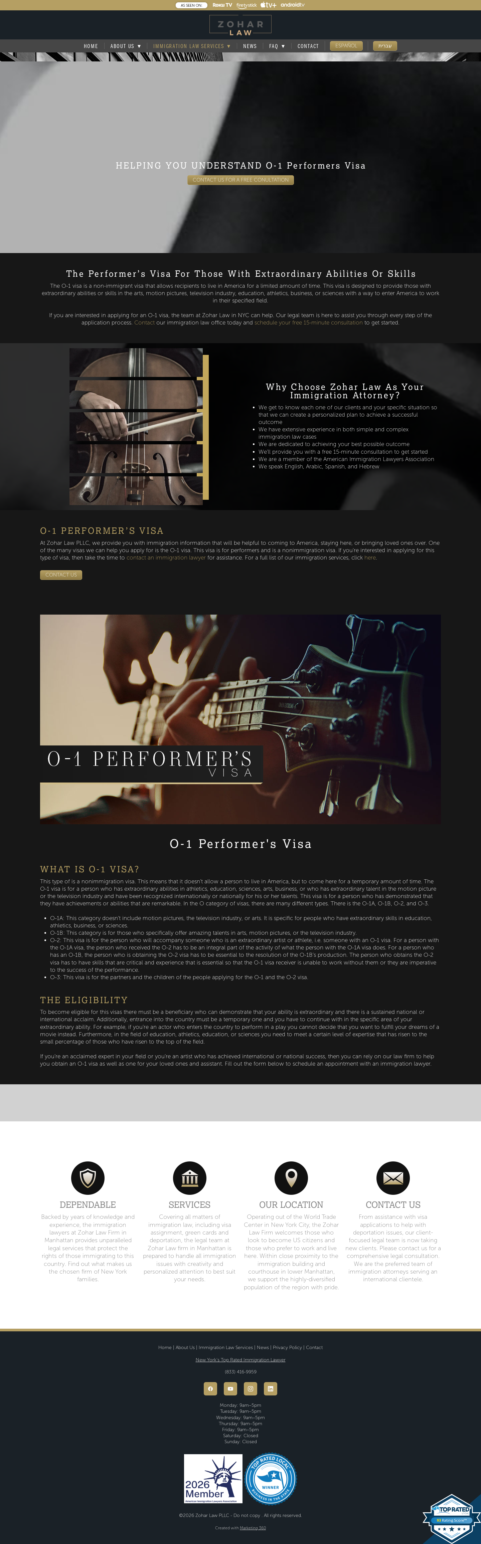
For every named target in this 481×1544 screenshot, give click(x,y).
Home (91, 46)
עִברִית (385, 45)
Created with (240, 1528)
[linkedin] (270, 1388)
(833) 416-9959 (241, 1371)
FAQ (277, 46)
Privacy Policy (287, 1347)
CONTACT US (61, 575)
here (370, 558)
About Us (185, 1347)
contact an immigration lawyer (166, 558)
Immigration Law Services (191, 46)
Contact (308, 46)
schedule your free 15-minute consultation (309, 322)
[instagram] (250, 1388)
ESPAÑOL (346, 45)
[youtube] (230, 1388)
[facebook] (210, 1388)
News (250, 46)
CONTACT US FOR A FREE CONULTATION (241, 180)
